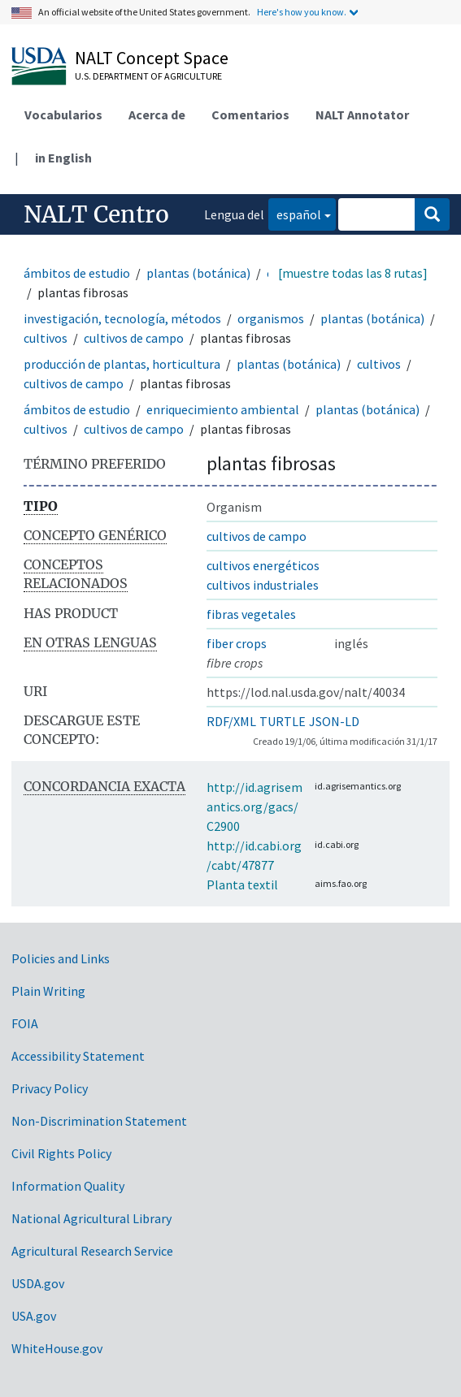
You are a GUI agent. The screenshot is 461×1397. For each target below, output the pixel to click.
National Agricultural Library (91, 1218)
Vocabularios (63, 114)
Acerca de (156, 114)
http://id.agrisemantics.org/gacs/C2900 (254, 806)
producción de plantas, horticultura (122, 364)
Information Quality (67, 1186)
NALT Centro (96, 214)
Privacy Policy (49, 1088)
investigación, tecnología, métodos (122, 318)
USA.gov (33, 1316)
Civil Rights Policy (61, 1153)
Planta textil (242, 884)
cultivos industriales (263, 585)
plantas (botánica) (198, 273)
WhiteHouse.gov (56, 1348)
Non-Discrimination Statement (99, 1121)
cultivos (45, 338)
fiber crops (237, 643)
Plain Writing (48, 991)
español (294, 213)
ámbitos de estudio (77, 273)
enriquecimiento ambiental (222, 409)
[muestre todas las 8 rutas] (353, 273)
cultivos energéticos (263, 565)
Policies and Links (60, 958)
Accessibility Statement (78, 1056)
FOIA (24, 1023)
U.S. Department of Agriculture (148, 76)
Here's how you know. (301, 12)
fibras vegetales (251, 614)
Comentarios (250, 114)
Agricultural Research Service (92, 1251)
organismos (270, 318)
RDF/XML (231, 721)
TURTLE (282, 721)
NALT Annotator (362, 114)
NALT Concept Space (151, 57)
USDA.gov (37, 1283)
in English (63, 157)
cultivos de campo (134, 338)
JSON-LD (334, 721)
